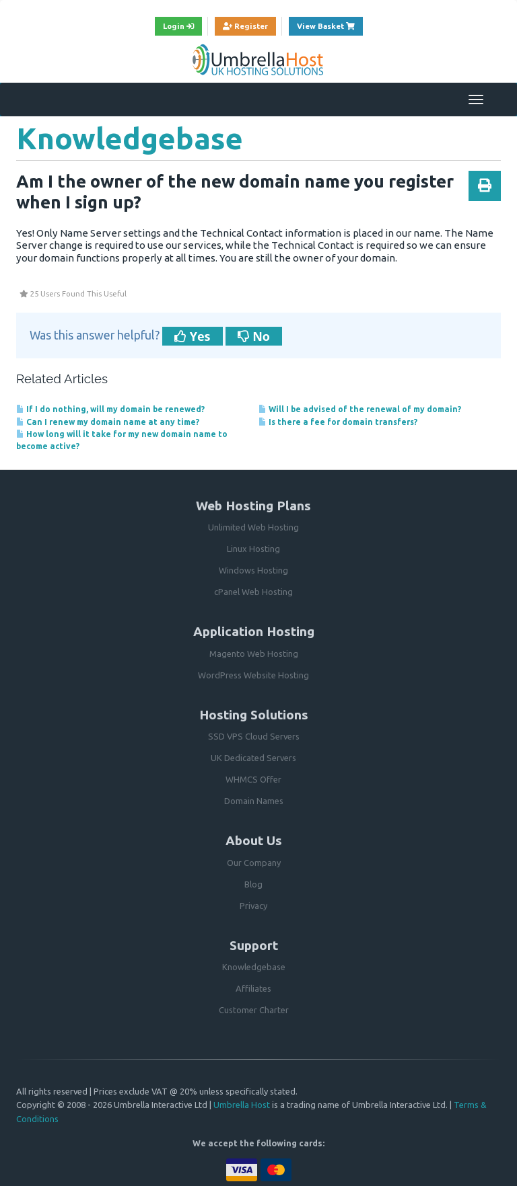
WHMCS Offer (253, 779)
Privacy (253, 905)
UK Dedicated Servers (253, 757)
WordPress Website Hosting (253, 675)
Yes (192, 336)
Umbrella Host (241, 1104)
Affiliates (253, 988)
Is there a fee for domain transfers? (337, 422)
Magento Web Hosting (253, 653)
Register (245, 26)
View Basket (330, 24)
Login (178, 26)
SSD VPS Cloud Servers (254, 736)
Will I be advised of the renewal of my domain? (359, 409)
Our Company (254, 862)
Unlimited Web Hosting (253, 527)
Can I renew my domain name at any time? (107, 422)
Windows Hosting (253, 570)
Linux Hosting (253, 548)
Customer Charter (254, 1010)
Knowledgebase (253, 967)
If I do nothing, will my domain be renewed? (110, 409)
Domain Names (253, 800)
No (254, 336)
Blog (253, 884)
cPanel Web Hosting (253, 591)
